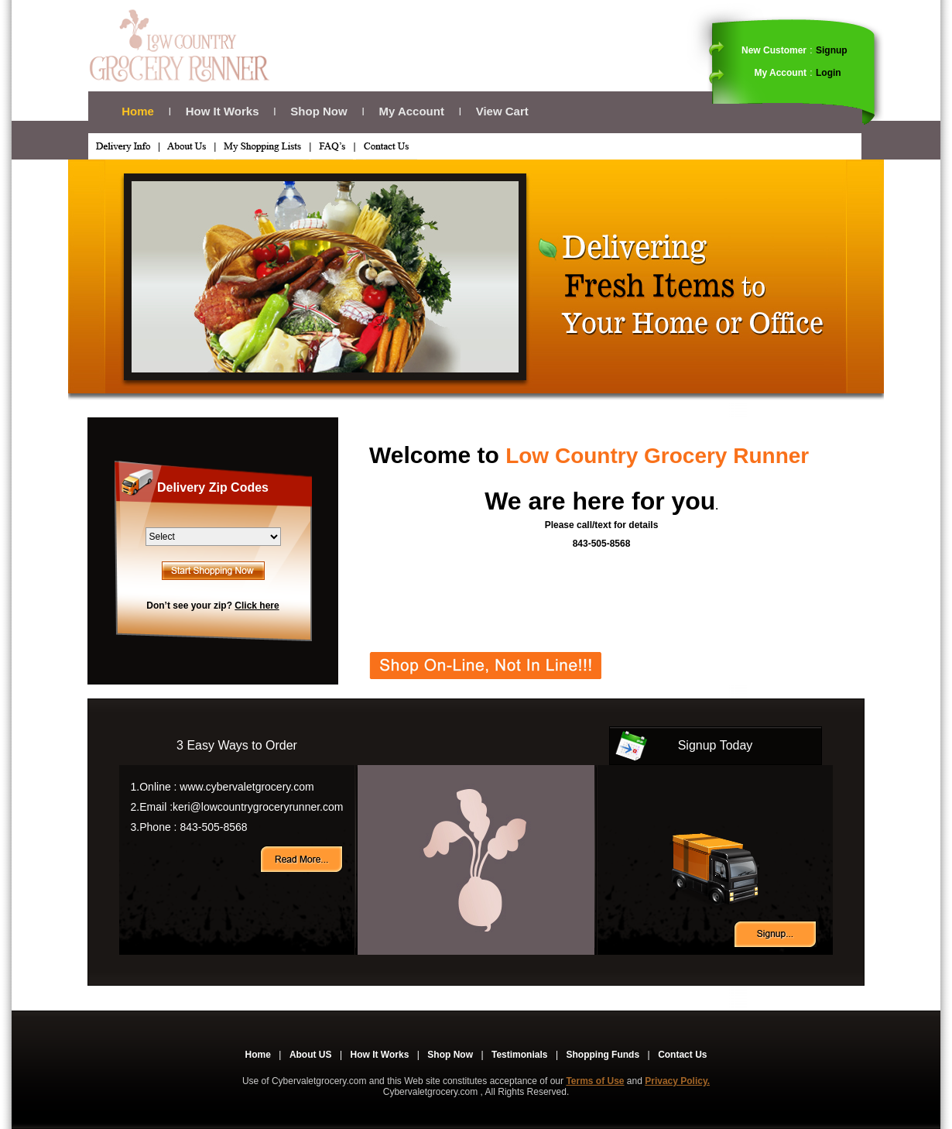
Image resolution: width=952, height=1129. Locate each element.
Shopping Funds (602, 1054)
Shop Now (318, 111)
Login (828, 72)
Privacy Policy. (677, 1081)
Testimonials (519, 1054)
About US (310, 1054)
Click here (257, 605)
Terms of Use (595, 1081)
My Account (410, 111)
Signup (832, 50)
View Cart (502, 111)
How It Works (222, 111)
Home (138, 111)
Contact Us (682, 1054)
